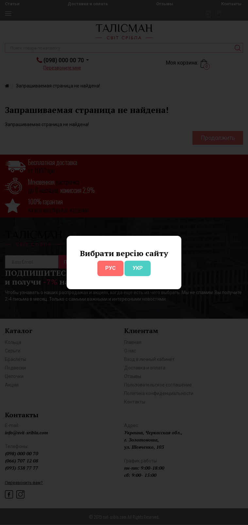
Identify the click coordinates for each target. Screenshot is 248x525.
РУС (110, 268)
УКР (138, 268)
